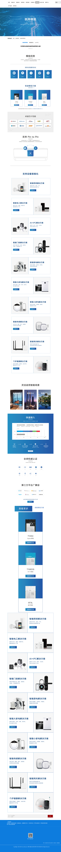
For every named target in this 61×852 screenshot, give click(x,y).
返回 (50, 815)
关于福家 (10, 5)
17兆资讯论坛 (31, 822)
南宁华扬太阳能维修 (11, 824)
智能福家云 (31, 42)
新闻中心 (47, 2)
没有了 (12, 816)
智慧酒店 (23, 2)
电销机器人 (19, 822)
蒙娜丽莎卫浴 (25, 822)
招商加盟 (27, 2)
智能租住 (18, 2)
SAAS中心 (13, 815)
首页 (9, 2)
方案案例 (32, 2)
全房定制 (8, 822)
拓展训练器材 (13, 822)
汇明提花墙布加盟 (43, 822)
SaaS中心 (38, 42)
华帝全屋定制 (37, 822)
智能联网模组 (22, 38)
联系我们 (15, 5)
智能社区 (13, 2)
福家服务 (37, 2)
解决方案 (42, 2)
